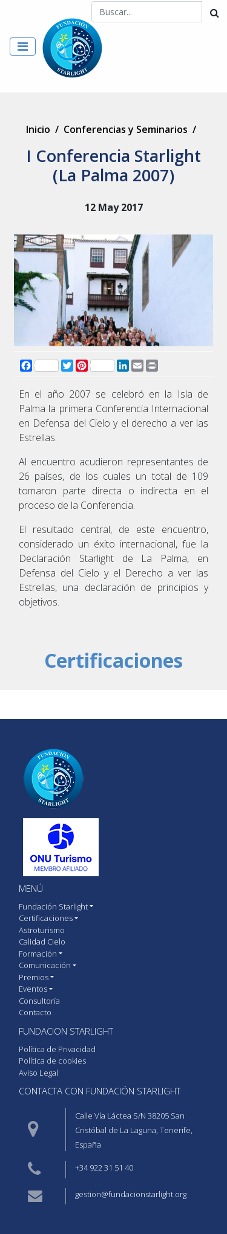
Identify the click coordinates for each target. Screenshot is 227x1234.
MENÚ (31, 888)
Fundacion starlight (66, 1031)
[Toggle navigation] (23, 46)
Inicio (38, 129)
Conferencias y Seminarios (126, 129)
